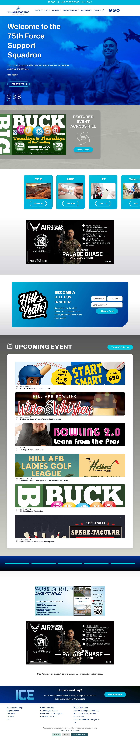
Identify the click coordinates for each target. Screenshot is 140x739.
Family (38, 10)
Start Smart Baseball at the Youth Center (35, 388)
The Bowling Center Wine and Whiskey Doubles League (40, 419)
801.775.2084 (79, 717)
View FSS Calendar (120, 347)
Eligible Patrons (13, 711)
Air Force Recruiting (14, 708)
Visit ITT (103, 203)
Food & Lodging (70, 10)
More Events (83, 150)
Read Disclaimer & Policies (70, 730)
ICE (8, 720)
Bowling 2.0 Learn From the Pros (32, 450)
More (96, 10)
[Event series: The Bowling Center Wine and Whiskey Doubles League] (30, 417)
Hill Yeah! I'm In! (107, 311)
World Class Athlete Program (51, 714)
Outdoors (85, 10)
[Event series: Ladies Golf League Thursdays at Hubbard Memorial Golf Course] (31, 478)
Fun (46, 10)
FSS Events (18, 84)
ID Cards (10, 717)
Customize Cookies (79, 734)
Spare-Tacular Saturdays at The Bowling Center (37, 542)
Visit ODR (38, 203)
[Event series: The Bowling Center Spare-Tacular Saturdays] (30, 540)
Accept (56, 734)
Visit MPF (70, 203)
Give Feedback (115, 694)
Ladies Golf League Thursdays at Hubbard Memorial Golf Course (44, 480)
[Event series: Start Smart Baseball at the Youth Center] (30, 386)
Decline (66, 734)
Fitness (55, 10)
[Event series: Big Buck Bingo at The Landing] (30, 509)
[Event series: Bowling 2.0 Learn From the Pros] (24, 448)
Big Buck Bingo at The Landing (31, 511)
